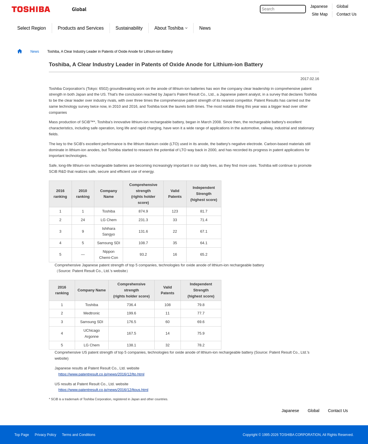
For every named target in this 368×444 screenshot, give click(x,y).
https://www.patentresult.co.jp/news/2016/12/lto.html (101, 374)
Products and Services (81, 28)
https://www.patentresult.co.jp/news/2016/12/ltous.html (103, 390)
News (205, 28)
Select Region (31, 28)
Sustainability (129, 28)
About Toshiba (170, 28)
